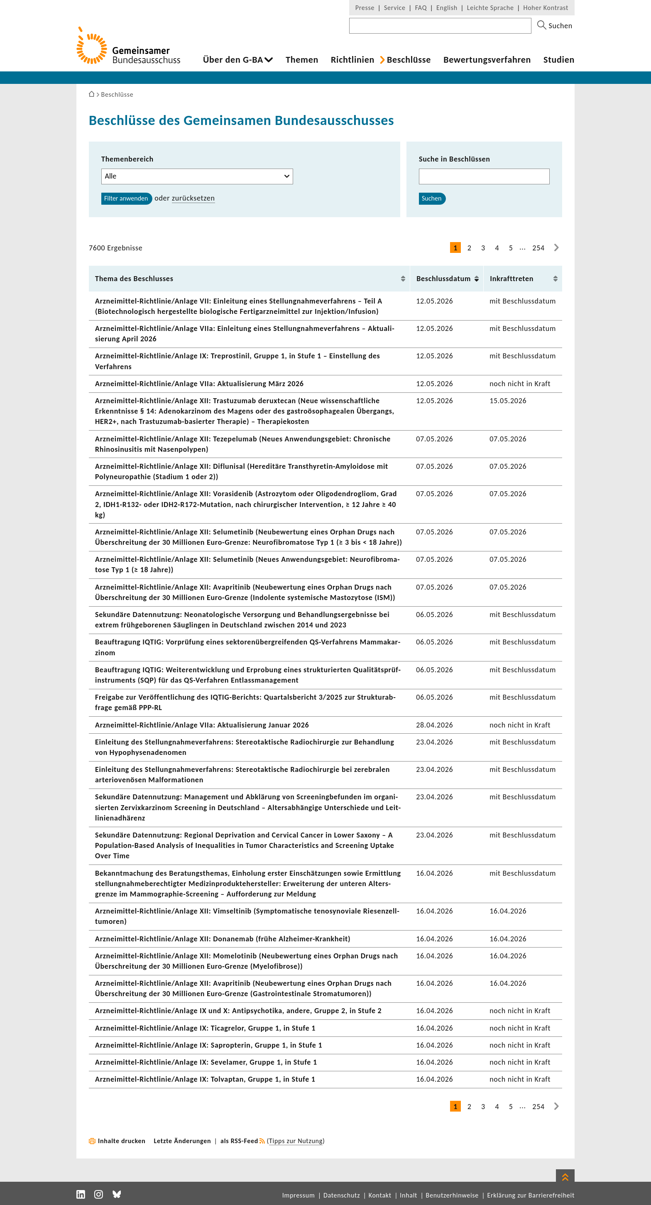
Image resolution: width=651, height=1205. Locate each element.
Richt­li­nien (352, 59)
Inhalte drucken (122, 1141)
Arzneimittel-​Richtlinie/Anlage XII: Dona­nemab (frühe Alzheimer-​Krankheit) (222, 938)
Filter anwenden (126, 198)
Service (395, 8)
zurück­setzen (193, 198)
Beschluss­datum (443, 278)
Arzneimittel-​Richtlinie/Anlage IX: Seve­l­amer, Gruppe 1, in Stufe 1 (206, 1062)
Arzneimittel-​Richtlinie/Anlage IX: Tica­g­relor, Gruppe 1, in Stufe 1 (205, 1028)
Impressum (298, 1195)
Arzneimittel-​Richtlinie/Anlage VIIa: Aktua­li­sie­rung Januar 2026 (202, 725)
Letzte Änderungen (182, 1141)
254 (538, 247)
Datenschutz (341, 1195)
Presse (364, 8)
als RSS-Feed (239, 1141)
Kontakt (380, 1195)
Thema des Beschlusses (134, 278)
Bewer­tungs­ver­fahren (487, 59)
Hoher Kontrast (546, 8)
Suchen (431, 198)
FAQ (421, 8)
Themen (302, 59)
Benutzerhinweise (452, 1195)
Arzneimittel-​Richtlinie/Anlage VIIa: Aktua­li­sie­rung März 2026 (199, 383)
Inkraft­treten (512, 278)
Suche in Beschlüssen (454, 159)
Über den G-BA (233, 59)
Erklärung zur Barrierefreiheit (531, 1195)
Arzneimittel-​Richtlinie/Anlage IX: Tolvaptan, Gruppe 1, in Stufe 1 (205, 1079)
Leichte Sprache (490, 8)
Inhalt (408, 1195)
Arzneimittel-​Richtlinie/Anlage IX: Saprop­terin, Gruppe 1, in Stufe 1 (208, 1045)
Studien (559, 59)
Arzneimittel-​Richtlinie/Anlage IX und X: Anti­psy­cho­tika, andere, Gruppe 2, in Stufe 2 (238, 1010)
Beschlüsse (409, 59)
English (447, 8)
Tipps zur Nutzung (296, 1141)
